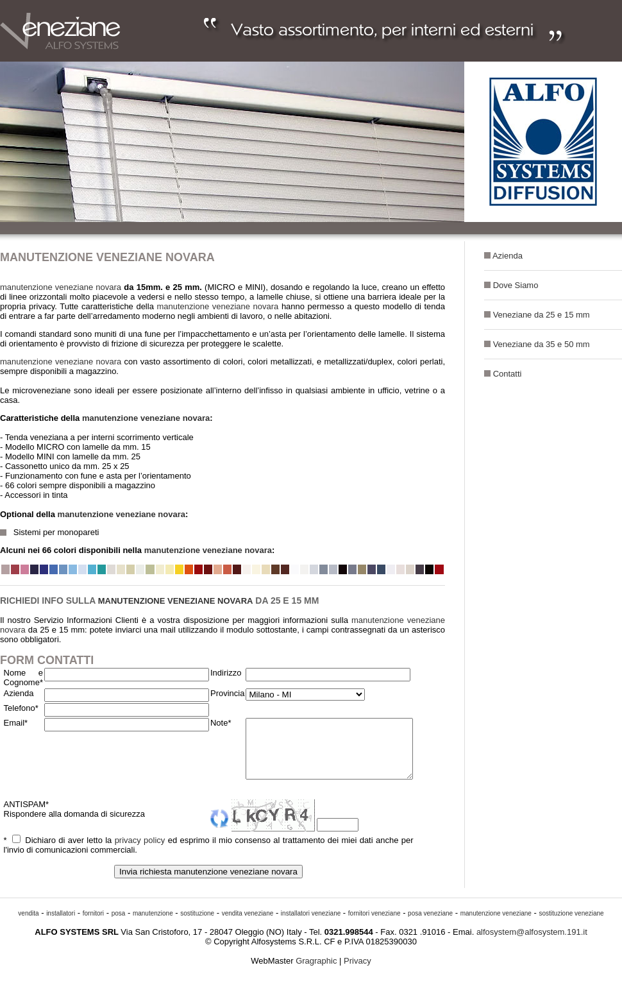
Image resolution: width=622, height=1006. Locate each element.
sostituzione (197, 924)
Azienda (507, 255)
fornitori (93, 924)
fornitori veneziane (374, 924)
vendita (28, 924)
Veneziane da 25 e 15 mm (541, 315)
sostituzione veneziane (571, 924)
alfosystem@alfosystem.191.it (531, 943)
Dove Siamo (516, 285)
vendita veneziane (248, 924)
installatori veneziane (310, 924)
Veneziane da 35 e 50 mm (541, 344)
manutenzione (153, 924)
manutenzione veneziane (496, 924)
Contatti (507, 374)
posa (119, 924)
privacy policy (135, 852)
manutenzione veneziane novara (60, 287)
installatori (60, 924)
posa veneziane (430, 924)
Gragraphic (317, 972)
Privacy (357, 972)
